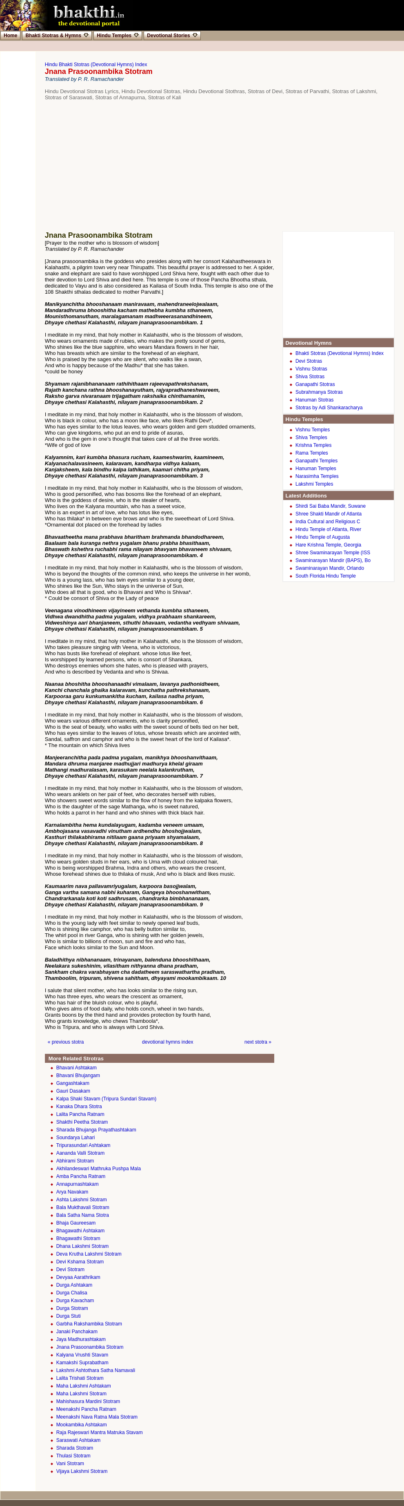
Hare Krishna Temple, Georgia (328, 545)
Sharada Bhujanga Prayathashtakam (96, 1130)
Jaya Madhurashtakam (81, 1339)
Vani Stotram (70, 1463)
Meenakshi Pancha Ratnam (86, 1409)
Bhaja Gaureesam (76, 1223)
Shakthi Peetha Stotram (82, 1122)
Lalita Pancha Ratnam (80, 1114)
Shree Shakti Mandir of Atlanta (328, 514)
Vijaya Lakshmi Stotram (82, 1471)
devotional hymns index (167, 1042)
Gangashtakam (72, 1083)
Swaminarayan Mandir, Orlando (329, 568)
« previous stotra (66, 1042)
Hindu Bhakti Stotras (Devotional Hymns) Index (96, 64)
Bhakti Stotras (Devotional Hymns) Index (339, 353)
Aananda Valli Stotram (80, 1153)
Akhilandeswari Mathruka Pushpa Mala (98, 1168)
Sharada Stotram (74, 1448)
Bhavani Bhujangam (78, 1075)
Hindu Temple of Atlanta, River (328, 529)
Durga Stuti (68, 1316)
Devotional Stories (172, 35)
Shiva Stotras (309, 376)
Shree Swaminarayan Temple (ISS (332, 553)
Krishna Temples (313, 445)
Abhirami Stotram (75, 1161)
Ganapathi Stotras (315, 384)
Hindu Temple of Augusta (322, 537)
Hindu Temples (118, 35)
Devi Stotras (308, 361)
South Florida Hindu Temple (325, 576)
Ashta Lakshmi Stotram (81, 1200)
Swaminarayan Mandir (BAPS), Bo (333, 560)
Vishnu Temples (312, 430)
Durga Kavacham (75, 1300)
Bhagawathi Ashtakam (80, 1231)
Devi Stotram (70, 1269)
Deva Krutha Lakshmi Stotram (89, 1254)
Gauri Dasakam (73, 1091)
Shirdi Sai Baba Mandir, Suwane (330, 506)
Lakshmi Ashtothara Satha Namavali (95, 1370)
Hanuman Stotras (314, 400)
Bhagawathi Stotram (78, 1238)
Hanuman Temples (315, 468)
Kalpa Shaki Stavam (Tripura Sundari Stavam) (106, 1099)
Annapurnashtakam (77, 1184)
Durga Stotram (72, 1308)
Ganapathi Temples (316, 461)
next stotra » (257, 1042)
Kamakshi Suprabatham (82, 1362)
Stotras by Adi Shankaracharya (329, 408)
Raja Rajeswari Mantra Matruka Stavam (99, 1432)
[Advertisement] (206, 166)
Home (10, 35)
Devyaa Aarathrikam (78, 1277)
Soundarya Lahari (75, 1137)
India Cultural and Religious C (327, 521)
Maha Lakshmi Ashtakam (83, 1386)
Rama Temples (311, 453)
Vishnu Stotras (311, 369)
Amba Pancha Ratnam (81, 1176)
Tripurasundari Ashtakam (83, 1145)
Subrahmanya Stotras (319, 392)
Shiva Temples (311, 437)
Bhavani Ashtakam (76, 1068)
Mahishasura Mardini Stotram (88, 1401)
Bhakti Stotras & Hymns (57, 35)
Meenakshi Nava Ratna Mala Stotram (97, 1417)
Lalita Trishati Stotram (80, 1378)
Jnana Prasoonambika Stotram (90, 1347)
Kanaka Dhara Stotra (79, 1106)
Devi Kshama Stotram (80, 1262)
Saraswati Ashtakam (78, 1440)
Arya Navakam (72, 1192)
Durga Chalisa (71, 1293)
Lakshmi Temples (314, 484)
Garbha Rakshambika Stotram (89, 1324)
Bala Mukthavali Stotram (82, 1207)
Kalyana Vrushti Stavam (82, 1355)
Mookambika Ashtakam (81, 1425)
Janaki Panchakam (77, 1331)
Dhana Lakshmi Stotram (82, 1246)
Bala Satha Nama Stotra (82, 1215)
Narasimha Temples (317, 476)
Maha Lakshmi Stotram (81, 1394)
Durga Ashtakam (74, 1285)
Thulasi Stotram (73, 1456)
